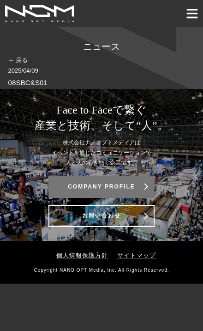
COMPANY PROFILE (101, 186)
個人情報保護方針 (82, 255)
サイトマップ (136, 255)
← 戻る (18, 60)
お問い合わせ (101, 215)
